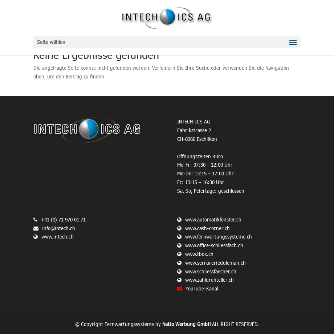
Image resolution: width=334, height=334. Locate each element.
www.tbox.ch (199, 254)
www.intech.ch (53, 236)
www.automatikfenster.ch (213, 219)
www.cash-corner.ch (207, 228)
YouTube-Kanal (202, 288)
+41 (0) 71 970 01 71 (63, 219)
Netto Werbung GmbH (186, 324)
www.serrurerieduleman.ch (215, 263)
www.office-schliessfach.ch (214, 245)
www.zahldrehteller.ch (209, 280)
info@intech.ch (58, 228)
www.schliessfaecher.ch (210, 271)
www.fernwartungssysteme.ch (218, 236)
